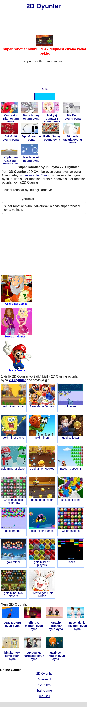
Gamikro (44, 685)
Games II (44, 679)
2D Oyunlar (44, 673)
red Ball (44, 696)
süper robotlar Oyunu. (35, 175)
